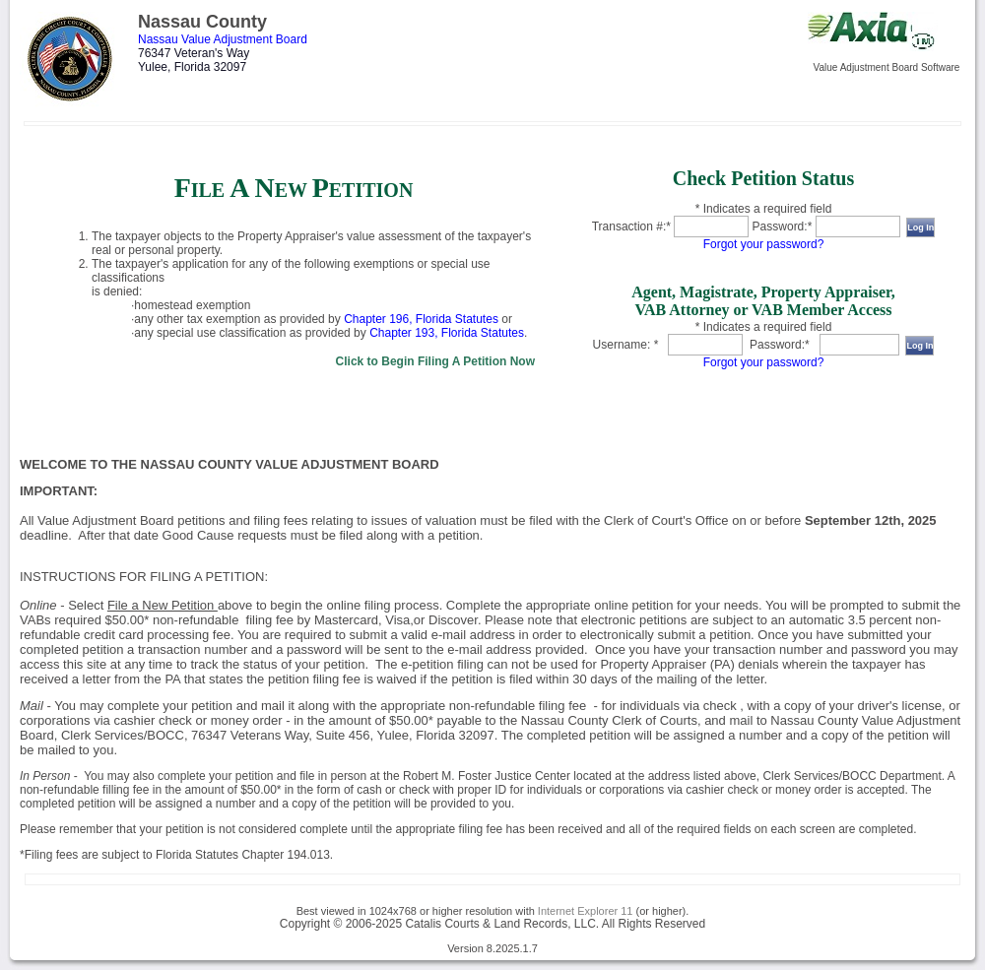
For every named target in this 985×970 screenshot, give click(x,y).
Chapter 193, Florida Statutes (446, 333)
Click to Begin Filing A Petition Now (435, 361)
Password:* (783, 226)
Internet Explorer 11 (585, 911)
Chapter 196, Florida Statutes (421, 319)
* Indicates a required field (763, 209)
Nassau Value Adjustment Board (222, 39)
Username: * (626, 345)
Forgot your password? (763, 244)
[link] (293, 268)
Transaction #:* (631, 226)
